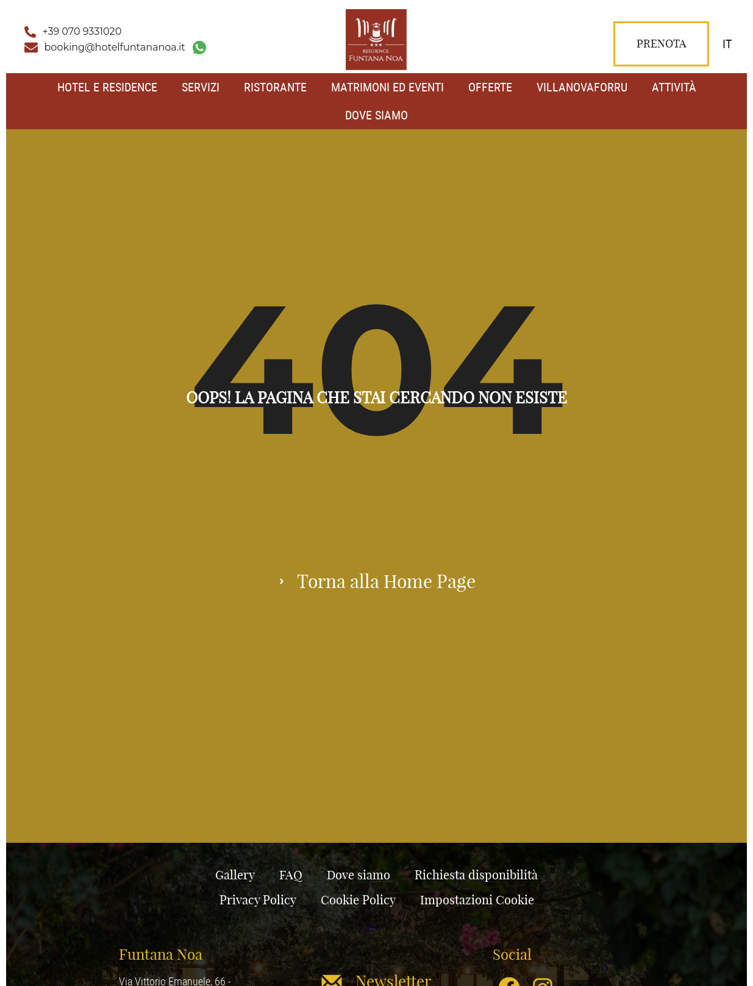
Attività (674, 87)
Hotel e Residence (107, 87)
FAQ (290, 874)
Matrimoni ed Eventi (387, 87)
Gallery (235, 874)
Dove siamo (376, 115)
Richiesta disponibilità (476, 874)
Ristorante (275, 87)
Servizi (200, 87)
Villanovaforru (582, 87)
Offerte (490, 87)
